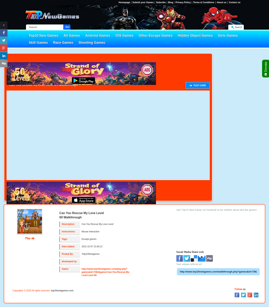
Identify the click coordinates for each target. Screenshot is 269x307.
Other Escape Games (156, 35)
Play (29, 238)
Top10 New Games (43, 35)
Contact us (234, 2)
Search (238, 27)
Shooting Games (91, 42)
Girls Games (228, 35)
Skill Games (38, 42)
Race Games (63, 42)
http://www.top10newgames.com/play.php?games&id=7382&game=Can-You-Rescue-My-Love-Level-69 (106, 272)
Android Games (97, 35)
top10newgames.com (62, 290)
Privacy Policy (183, 2)
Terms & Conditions (203, 2)
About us (221, 2)
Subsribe (161, 2)
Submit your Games (143, 2)
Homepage (124, 2)
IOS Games (125, 35)
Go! (67, 27)
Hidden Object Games (195, 35)
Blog (170, 2)
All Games (72, 35)
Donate (266, 69)
